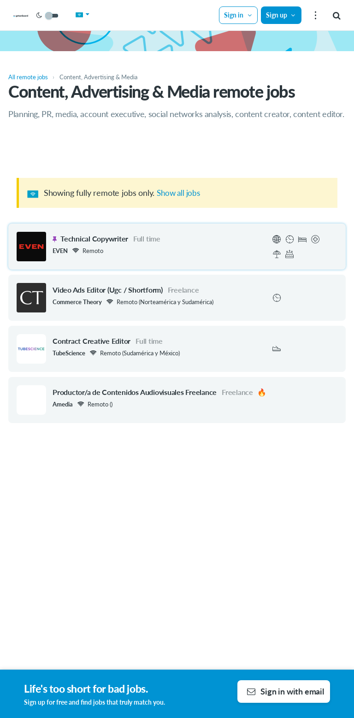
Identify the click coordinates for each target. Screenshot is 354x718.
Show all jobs (180, 193)
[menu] (314, 15)
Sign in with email (285, 691)
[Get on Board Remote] (42, 15)
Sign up (279, 15)
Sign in (236, 15)
